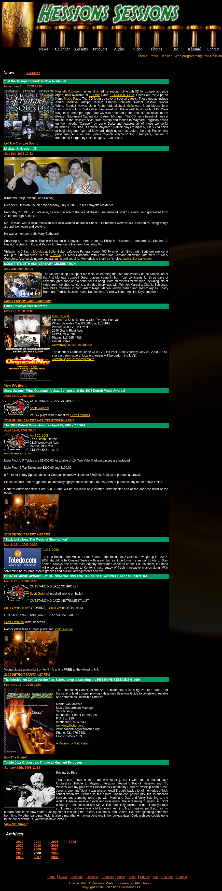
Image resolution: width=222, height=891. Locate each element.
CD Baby (95, 95)
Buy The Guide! (15, 757)
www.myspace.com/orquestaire (73, 359)
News (63, 877)
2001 (55, 857)
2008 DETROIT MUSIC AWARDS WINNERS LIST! (39, 420)
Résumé (167, 877)
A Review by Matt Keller (72, 743)
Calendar (77, 877)
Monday (38, 251)
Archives (33, 73)
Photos (144, 877)
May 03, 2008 (61, 316)
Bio (155, 877)
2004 (55, 849)
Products (108, 877)
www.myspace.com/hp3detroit (72, 345)
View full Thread (15, 824)
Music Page (72, 98)
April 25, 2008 (39, 435)
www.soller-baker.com (137, 258)
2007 (37, 857)
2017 (19, 842)
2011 (37, 842)
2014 (19, 849)
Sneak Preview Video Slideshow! (27, 301)
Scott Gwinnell (39, 408)
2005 (55, 845)
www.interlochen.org (70, 725)
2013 (19, 853)
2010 (37, 845)
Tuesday (55, 255)
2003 (55, 853)
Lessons (92, 877)
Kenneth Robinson (67, 91)
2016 (19, 845)
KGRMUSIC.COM (122, 95)
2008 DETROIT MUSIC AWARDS (27, 534)
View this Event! (15, 385)
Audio (121, 877)
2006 (55, 842)
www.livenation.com (17, 453)
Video (132, 877)
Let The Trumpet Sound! (21, 143)
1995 (72, 842)
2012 (19, 857)
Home (51, 877)
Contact (181, 877)
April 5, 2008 (50, 550)
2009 (37, 849)
